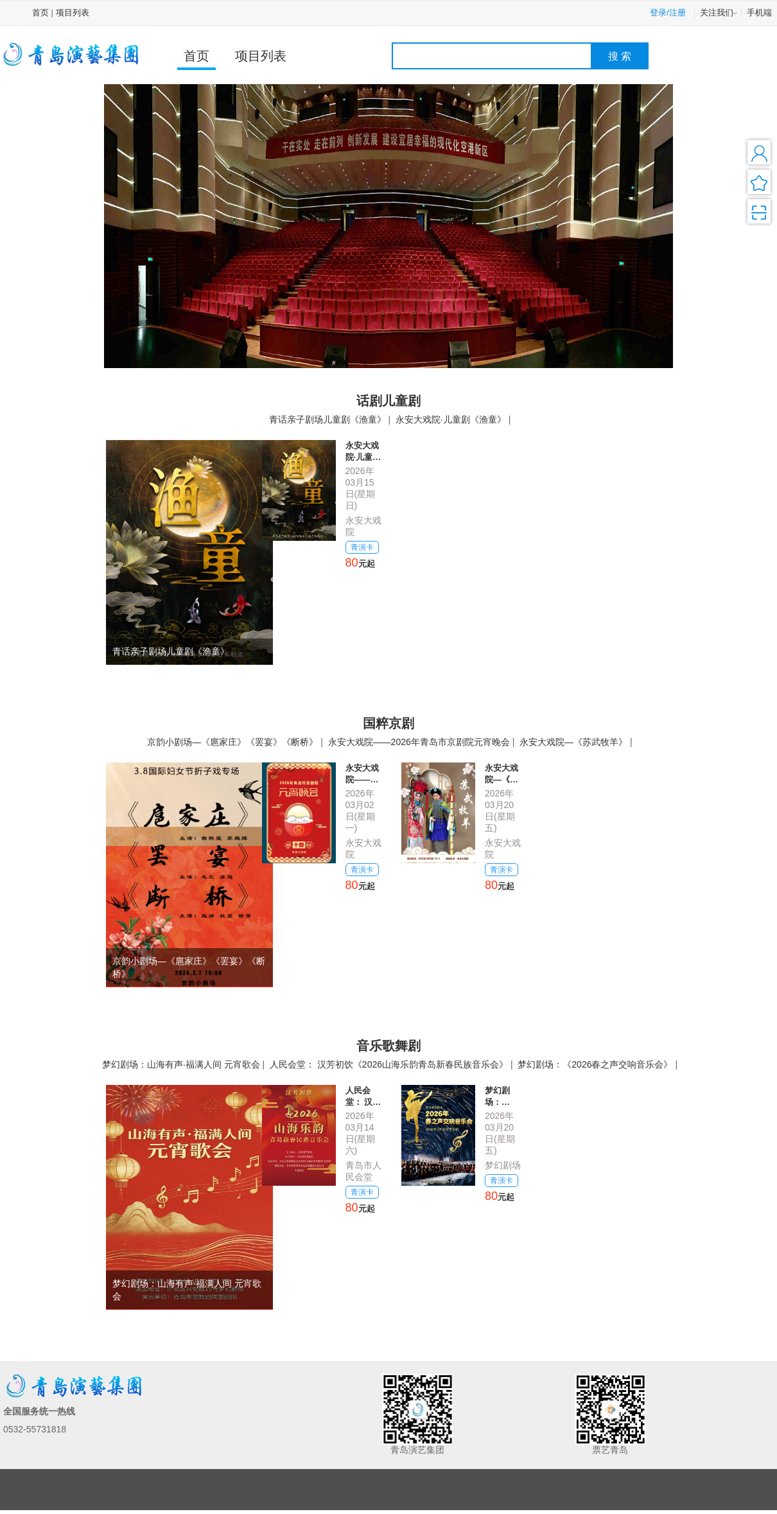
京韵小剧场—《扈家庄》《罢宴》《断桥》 (232, 742)
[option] (388, 226)
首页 (40, 12)
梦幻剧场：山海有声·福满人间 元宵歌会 (181, 1064)
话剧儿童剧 (388, 401)
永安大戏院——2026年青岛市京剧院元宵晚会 (419, 742)
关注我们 (720, 13)
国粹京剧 (388, 723)
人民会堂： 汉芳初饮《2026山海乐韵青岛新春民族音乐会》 (389, 1064)
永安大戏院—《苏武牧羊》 (573, 742)
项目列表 (72, 12)
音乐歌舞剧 (388, 1046)
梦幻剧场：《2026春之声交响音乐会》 (595, 1064)
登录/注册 (668, 12)
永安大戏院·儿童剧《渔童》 (451, 419)
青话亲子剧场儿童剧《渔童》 (327, 419)
